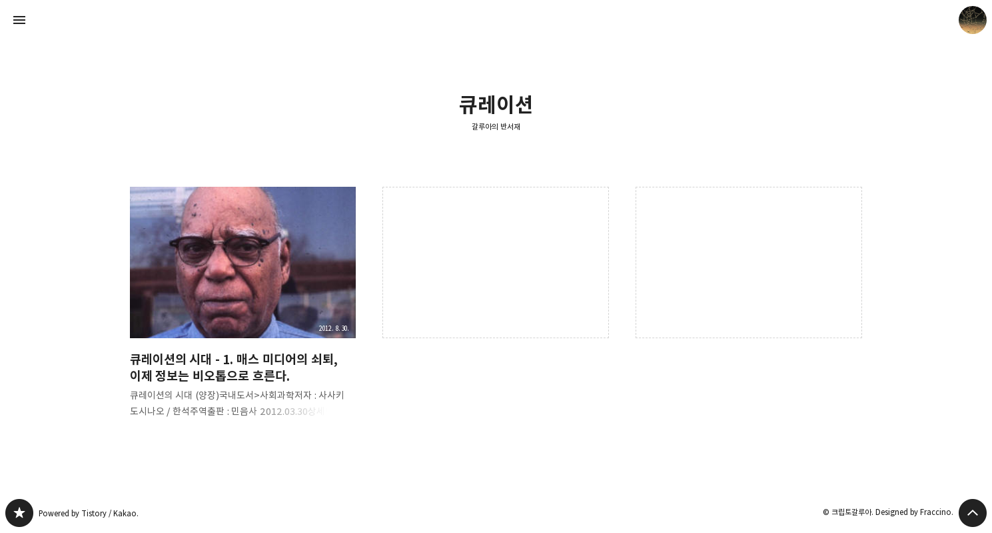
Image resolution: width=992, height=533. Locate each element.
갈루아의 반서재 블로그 (19, 513)
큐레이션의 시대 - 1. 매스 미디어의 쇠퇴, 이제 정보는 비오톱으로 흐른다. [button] (243, 313)
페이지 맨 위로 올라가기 (973, 513)
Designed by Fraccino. (914, 512)
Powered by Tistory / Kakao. (89, 513)
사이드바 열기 (19, 20)
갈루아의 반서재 (496, 126)
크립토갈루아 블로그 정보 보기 (973, 20)
